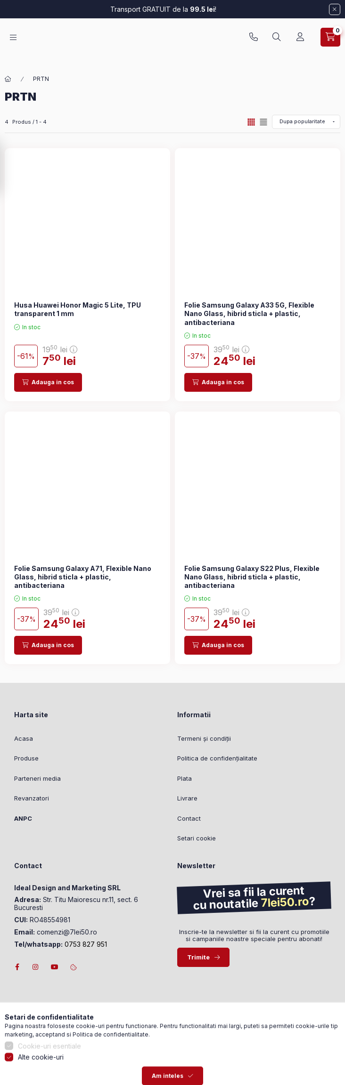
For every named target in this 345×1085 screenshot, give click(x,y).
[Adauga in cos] (48, 382)
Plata (184, 778)
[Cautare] (276, 41)
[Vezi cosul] (330, 41)
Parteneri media (37, 778)
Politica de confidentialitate (110, 1075)
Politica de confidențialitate (217, 758)
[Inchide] (334, 9)
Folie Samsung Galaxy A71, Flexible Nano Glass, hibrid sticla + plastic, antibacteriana (82, 576)
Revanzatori (31, 798)
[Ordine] (306, 122)
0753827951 (254, 41)
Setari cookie (196, 838)
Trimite (198, 957)
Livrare (187, 798)
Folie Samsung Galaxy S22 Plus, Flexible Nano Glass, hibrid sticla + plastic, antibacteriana (252, 576)
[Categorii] (13, 42)
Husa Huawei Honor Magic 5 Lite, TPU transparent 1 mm (77, 309)
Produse (26, 758)
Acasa (23, 738)
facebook (17, 967)
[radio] (263, 122)
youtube (54, 967)
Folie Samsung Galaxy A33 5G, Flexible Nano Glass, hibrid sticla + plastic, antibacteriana (249, 313)
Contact (189, 818)
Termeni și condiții (204, 738)
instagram (35, 967)
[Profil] (300, 41)
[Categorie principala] (8, 79)
